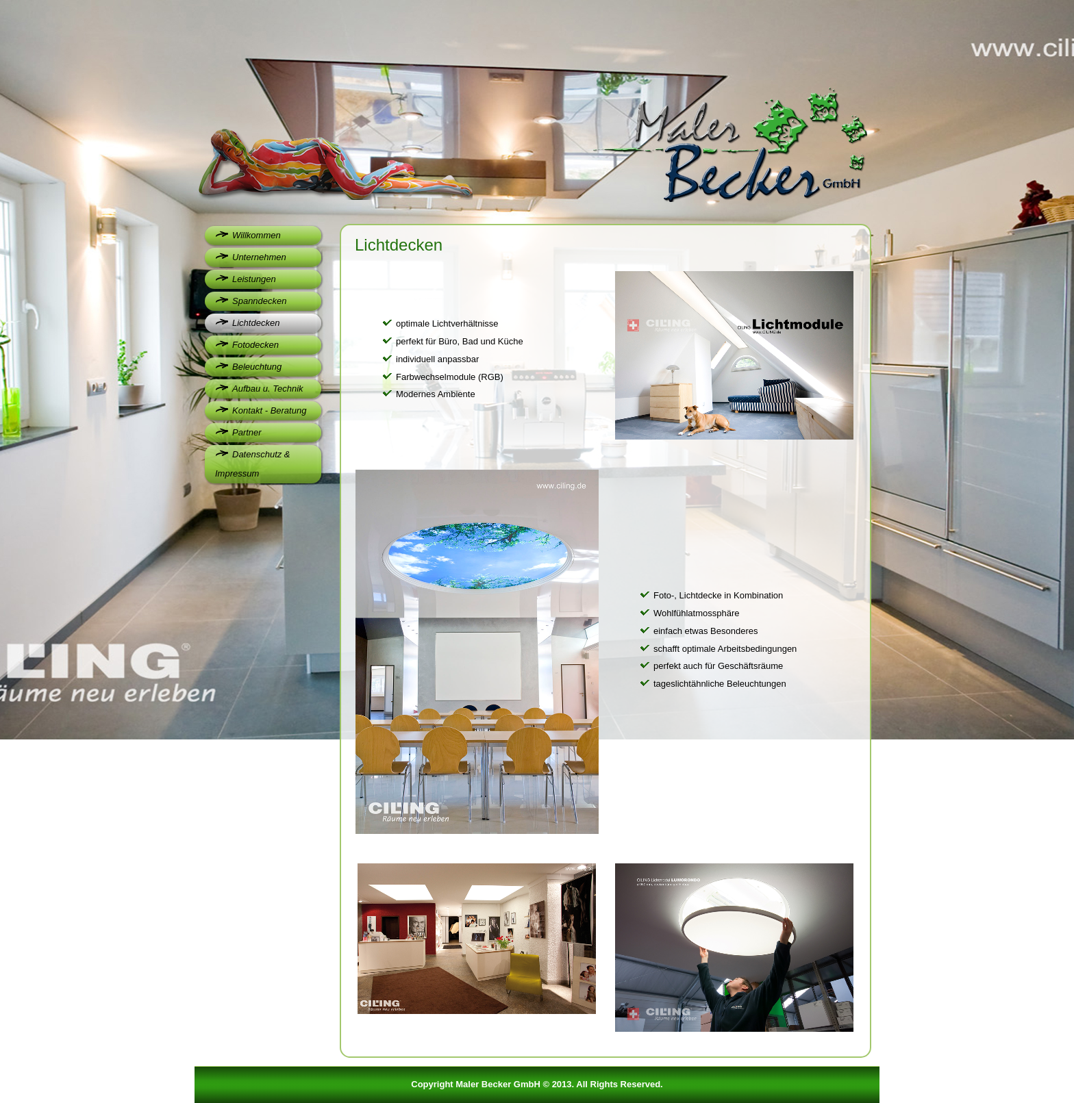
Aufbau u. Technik (267, 388)
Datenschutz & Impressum (252, 464)
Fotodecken (255, 345)
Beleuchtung (257, 367)
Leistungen (254, 279)
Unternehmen (259, 257)
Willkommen (256, 235)
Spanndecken (259, 301)
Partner (247, 432)
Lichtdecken (255, 323)
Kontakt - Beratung (269, 410)
